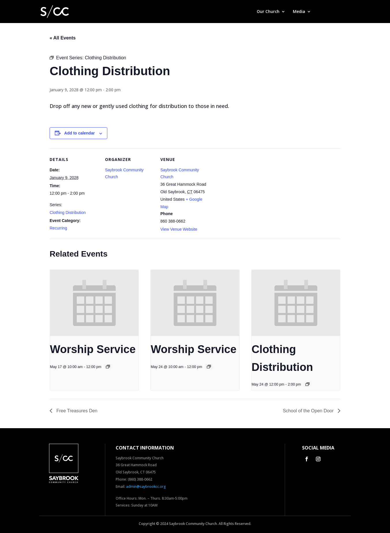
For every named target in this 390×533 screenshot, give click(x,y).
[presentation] (94, 303)
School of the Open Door (309, 410)
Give (322, 12)
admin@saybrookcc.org (146, 486)
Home (243, 12)
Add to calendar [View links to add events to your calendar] (79, 133)
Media (299, 12)
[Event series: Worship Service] (108, 366)
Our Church (268, 12)
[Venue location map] (246, 188)
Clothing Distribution (68, 212)
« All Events (63, 37)
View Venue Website (178, 229)
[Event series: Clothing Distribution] (307, 384)
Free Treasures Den (76, 410)
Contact (342, 12)
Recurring (58, 228)
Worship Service (93, 349)
